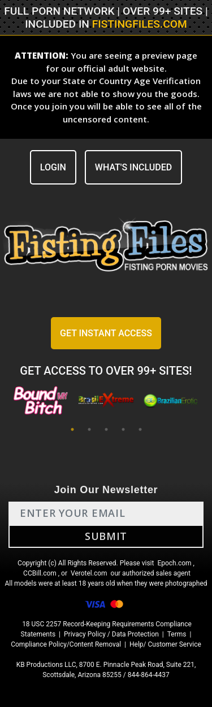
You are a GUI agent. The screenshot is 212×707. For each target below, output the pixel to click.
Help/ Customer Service (165, 644)
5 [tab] (140, 429)
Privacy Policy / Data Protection (111, 634)
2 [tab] (89, 429)
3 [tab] (106, 429)
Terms (177, 634)
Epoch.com (174, 563)
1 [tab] (72, 429)
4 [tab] (123, 429)
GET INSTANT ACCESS (106, 333)
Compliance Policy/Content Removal (66, 644)
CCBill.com (40, 573)
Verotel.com (89, 573)
